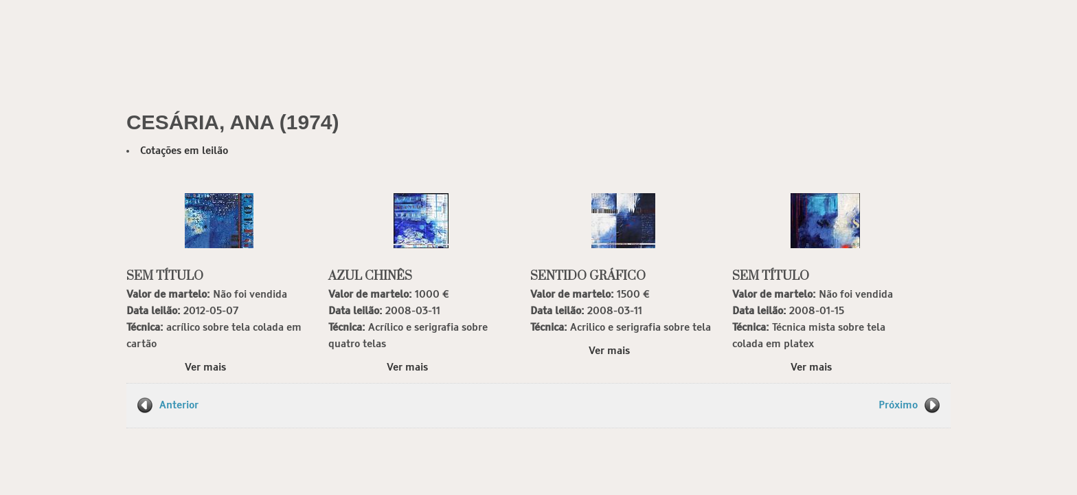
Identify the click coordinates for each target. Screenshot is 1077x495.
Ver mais (205, 367)
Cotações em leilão (184, 151)
